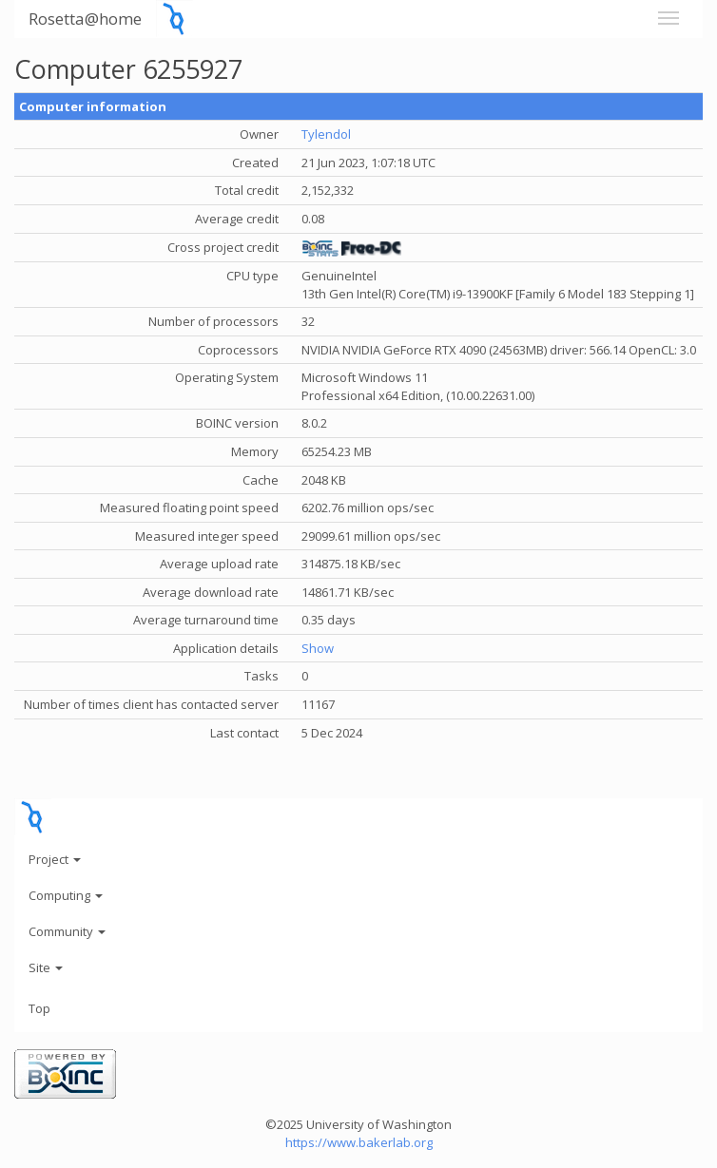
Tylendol (326, 134)
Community (67, 931)
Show (317, 648)
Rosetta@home (85, 18)
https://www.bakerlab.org (359, 1142)
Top (39, 1008)
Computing (66, 895)
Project (55, 859)
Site (46, 967)
